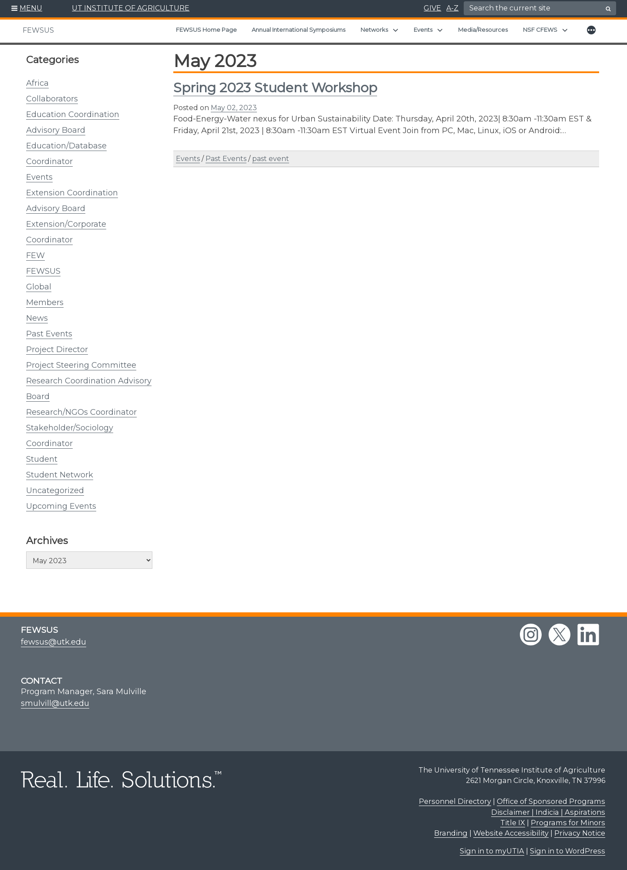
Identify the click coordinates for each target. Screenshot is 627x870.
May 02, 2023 (234, 108)
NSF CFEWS (540, 29)
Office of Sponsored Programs (551, 801)
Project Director (57, 349)
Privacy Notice (579, 833)
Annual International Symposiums (298, 29)
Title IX (512, 822)
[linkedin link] (588, 634)
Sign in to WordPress (567, 850)
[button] (27, 8)
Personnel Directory (455, 801)
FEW (35, 255)
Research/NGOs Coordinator (81, 412)
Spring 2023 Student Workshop (275, 88)
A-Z (452, 8)
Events (423, 29)
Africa (37, 83)
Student (41, 459)
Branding (451, 833)
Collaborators (52, 99)
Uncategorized (55, 490)
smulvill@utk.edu (55, 703)
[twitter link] (559, 634)
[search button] (608, 8)
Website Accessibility (511, 833)
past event (270, 159)
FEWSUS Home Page (206, 29)
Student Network (59, 475)
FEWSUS (38, 30)
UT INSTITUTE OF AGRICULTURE (130, 8)
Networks (374, 29)
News (37, 318)
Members (45, 302)
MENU (31, 8)
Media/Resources (483, 29)
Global (38, 287)
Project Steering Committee (81, 365)
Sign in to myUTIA (492, 850)
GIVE (432, 8)
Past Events (49, 334)
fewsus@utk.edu (53, 642)
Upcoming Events (61, 506)
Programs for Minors (568, 822)
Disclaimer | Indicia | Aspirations (548, 812)
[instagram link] (531, 634)
